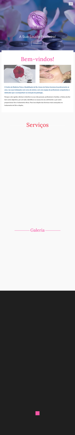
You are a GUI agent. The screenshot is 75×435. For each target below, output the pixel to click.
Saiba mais (37, 42)
